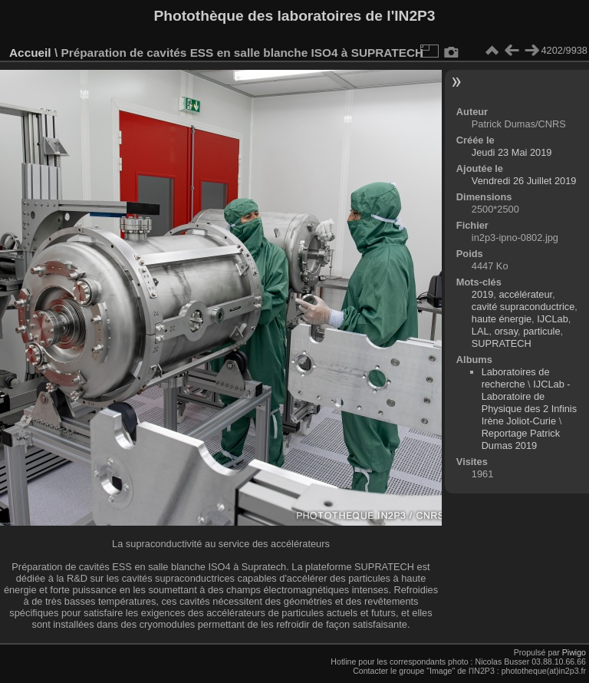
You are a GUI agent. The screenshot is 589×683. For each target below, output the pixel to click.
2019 (482, 294)
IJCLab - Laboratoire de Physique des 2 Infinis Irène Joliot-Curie (529, 402)
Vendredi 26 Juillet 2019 (524, 180)
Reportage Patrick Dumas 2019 (521, 439)
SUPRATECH (501, 343)
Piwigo (574, 652)
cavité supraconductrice (523, 306)
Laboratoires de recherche (516, 378)
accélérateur (525, 294)
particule (541, 331)
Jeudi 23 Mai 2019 (512, 152)
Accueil (30, 52)
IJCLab (552, 319)
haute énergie (501, 319)
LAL (480, 331)
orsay (506, 331)
